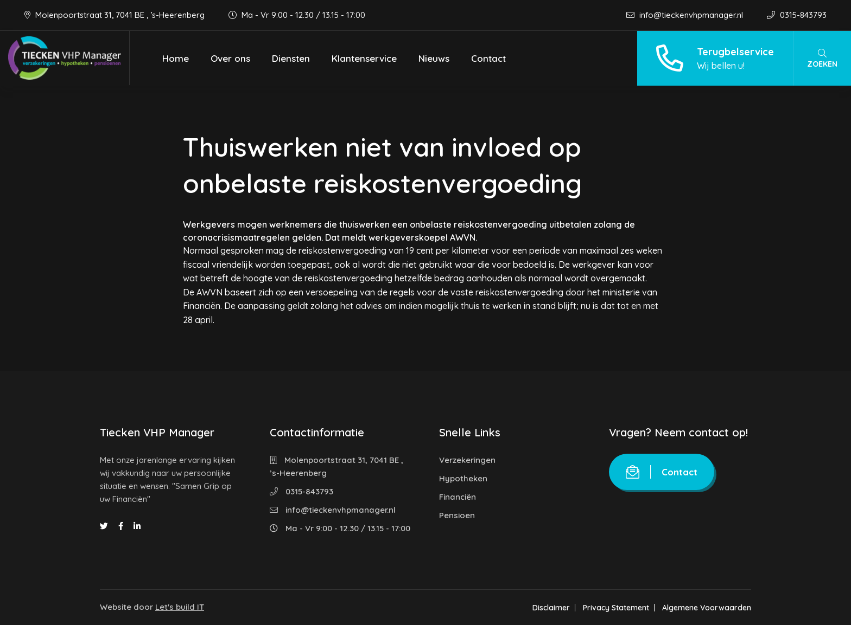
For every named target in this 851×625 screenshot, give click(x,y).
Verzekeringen (467, 460)
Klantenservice (364, 58)
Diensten (291, 58)
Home (175, 58)
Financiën (457, 497)
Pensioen (457, 515)
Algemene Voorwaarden (706, 608)
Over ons (230, 58)
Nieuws (433, 58)
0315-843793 (797, 15)
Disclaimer (551, 608)
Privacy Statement (616, 608)
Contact (488, 58)
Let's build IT (179, 607)
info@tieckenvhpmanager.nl (685, 15)
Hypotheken (463, 478)
